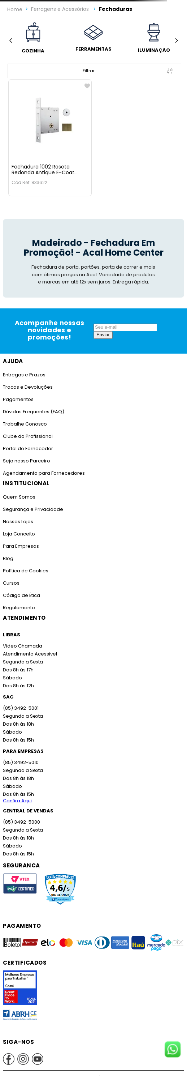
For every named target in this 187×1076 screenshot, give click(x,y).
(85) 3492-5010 (21, 762)
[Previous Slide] (10, 40)
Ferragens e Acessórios (60, 9)
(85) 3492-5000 (21, 822)
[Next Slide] (176, 40)
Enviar (103, 334)
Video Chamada (22, 645)
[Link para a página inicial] (15, 9)
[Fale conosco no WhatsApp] (172, 1050)
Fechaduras (115, 9)
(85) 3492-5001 (21, 708)
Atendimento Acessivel (30, 653)
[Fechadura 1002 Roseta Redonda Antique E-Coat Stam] (50, 138)
